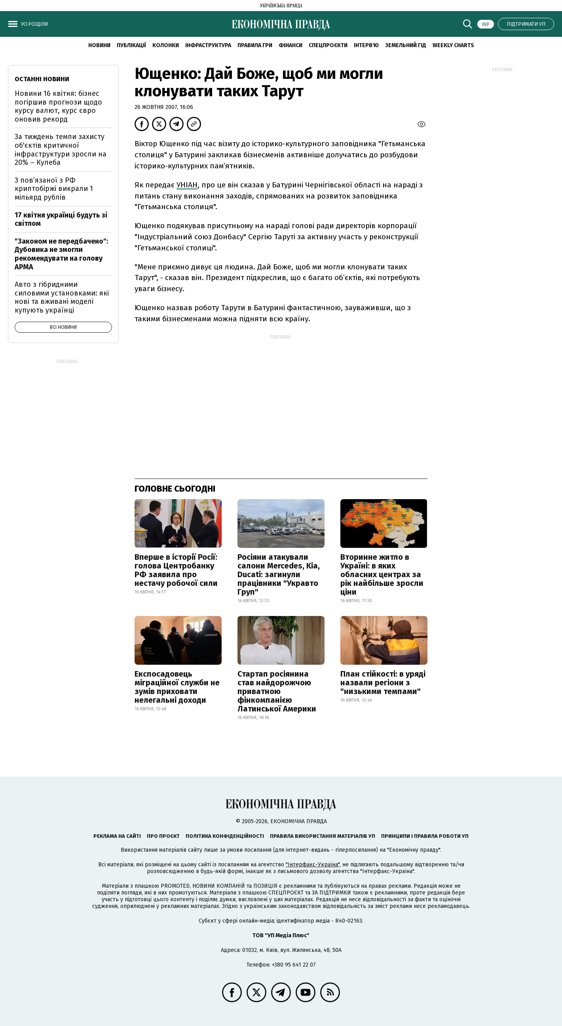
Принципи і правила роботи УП (425, 836)
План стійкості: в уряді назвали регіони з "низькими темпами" (382, 682)
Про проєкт (163, 836)
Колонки (165, 45)
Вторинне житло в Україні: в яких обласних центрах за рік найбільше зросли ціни (381, 574)
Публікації (131, 45)
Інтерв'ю (366, 45)
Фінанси (290, 45)
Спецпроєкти (328, 45)
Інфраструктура (208, 45)
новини (99, 45)
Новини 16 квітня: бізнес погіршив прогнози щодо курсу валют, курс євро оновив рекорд (58, 106)
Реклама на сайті (117, 836)
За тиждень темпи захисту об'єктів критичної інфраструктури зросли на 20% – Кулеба (60, 149)
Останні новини (42, 79)
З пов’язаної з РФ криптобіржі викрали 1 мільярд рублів (54, 189)
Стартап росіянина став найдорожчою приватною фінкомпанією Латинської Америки (276, 691)
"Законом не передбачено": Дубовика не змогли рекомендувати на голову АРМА (61, 254)
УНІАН (187, 184)
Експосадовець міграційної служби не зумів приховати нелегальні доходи (177, 687)
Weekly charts (453, 45)
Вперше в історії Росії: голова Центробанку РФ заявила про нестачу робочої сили (176, 570)
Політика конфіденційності (225, 836)
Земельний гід (405, 45)
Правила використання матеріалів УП (322, 836)
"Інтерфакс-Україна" (313, 864)
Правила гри (254, 45)
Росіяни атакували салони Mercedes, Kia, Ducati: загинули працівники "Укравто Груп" (278, 574)
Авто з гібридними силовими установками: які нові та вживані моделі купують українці (62, 297)
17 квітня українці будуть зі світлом (61, 219)
